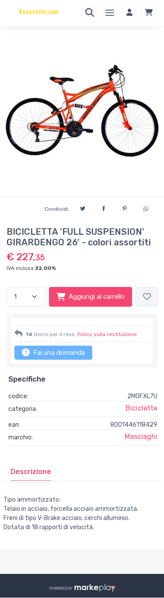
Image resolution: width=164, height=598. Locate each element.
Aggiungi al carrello (90, 297)
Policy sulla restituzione (107, 334)
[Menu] (110, 13)
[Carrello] (148, 13)
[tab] (31, 472)
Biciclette (141, 408)
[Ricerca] (89, 13)
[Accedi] (129, 13)
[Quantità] (26, 297)
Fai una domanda (53, 352)
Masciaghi (141, 436)
